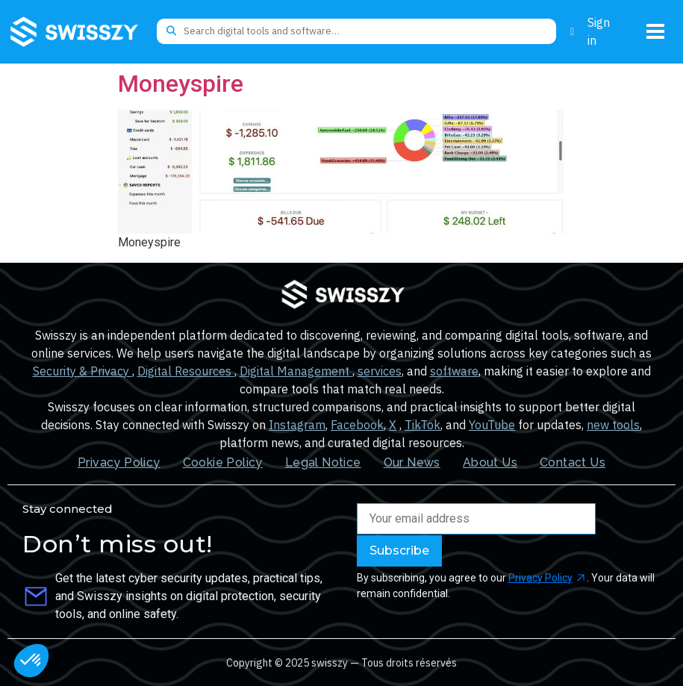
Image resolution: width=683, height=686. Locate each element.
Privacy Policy (119, 462)
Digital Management (296, 371)
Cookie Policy (223, 462)
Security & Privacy (82, 371)
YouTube (492, 424)
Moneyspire (180, 83)
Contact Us (572, 462)
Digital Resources (185, 371)
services (380, 371)
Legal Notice (323, 462)
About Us (490, 462)
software (454, 371)
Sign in (598, 31)
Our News (412, 462)
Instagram (297, 424)
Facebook (357, 424)
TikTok (422, 424)
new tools (613, 424)
